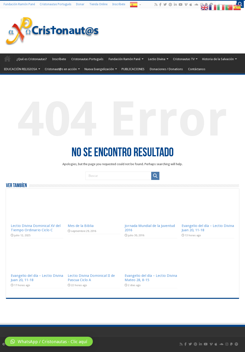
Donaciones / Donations (166, 69)
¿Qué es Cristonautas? (32, 59)
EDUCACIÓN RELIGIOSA (20, 69)
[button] (49, 341)
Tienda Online (98, 4)
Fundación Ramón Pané (19, 4)
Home (7, 58)
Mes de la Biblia (81, 226)
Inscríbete (118, 4)
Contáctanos (196, 69)
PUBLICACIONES (133, 69)
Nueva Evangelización (99, 69)
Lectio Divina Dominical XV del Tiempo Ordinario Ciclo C (36, 228)
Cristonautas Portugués (55, 4)
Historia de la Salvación (218, 59)
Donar (80, 4)
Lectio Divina (156, 59)
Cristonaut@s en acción (61, 69)
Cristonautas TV (184, 59)
